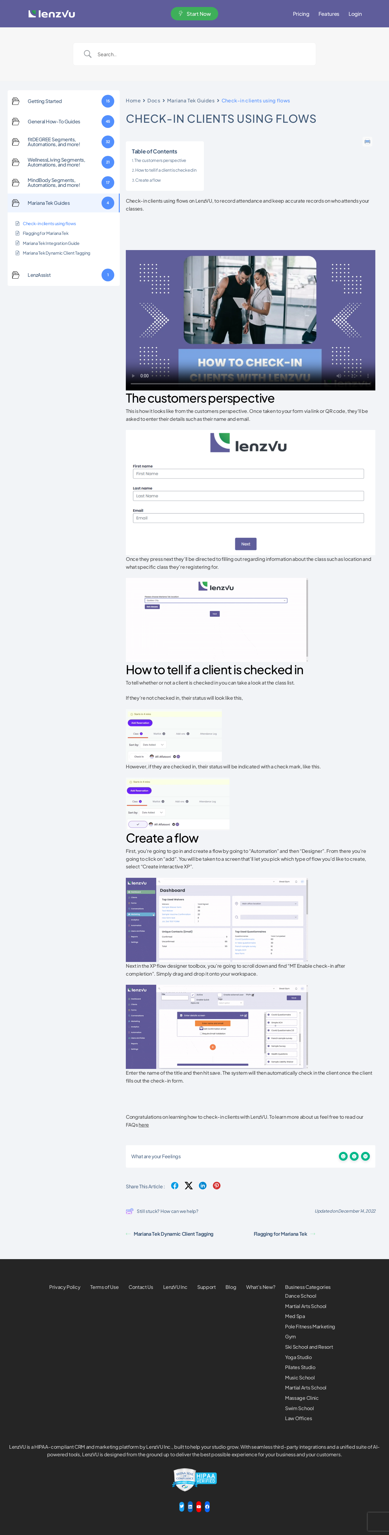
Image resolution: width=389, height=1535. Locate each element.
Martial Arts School (305, 1306)
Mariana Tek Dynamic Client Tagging (169, 1234)
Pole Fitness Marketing (310, 1326)
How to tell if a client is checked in (165, 170)
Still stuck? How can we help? (162, 1211)
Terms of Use (104, 1287)
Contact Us (141, 1287)
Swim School (299, 1408)
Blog (230, 1287)
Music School (300, 1377)
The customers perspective (160, 160)
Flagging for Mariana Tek (284, 1234)
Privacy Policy (65, 1287)
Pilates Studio (300, 1367)
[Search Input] (202, 54)
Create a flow (148, 180)
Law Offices (298, 1418)
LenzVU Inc (175, 1287)
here (144, 1124)
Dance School (300, 1296)
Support (206, 1287)
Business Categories (308, 1287)
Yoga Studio (298, 1357)
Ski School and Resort (309, 1347)
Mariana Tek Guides (191, 100)
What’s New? (260, 1287)
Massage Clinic (302, 1398)
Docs (153, 100)
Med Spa (295, 1316)
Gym (290, 1336)
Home (133, 100)
